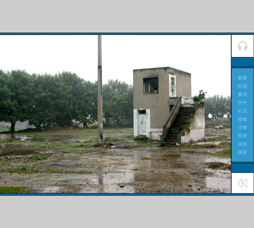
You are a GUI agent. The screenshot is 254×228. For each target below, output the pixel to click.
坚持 (243, 135)
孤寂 (243, 152)
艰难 (243, 119)
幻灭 (243, 110)
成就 (243, 143)
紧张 (243, 94)
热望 (243, 86)
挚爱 (243, 77)
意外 (243, 102)
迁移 (243, 127)
